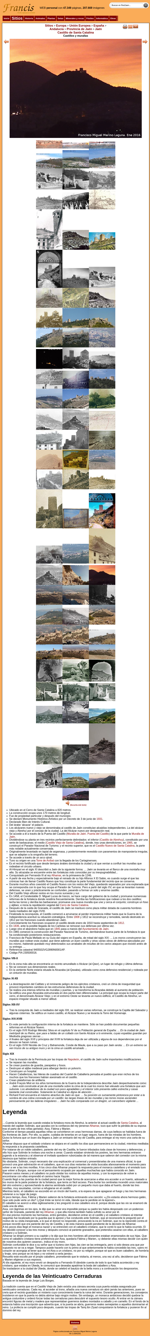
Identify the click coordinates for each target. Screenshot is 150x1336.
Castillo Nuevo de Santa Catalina (115, 845)
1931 (99, 818)
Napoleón (73, 1059)
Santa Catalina (129, 1122)
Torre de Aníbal (45, 860)
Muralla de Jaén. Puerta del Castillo (88, 833)
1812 (121, 923)
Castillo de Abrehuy (111, 839)
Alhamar (56, 875)
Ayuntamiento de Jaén (95, 929)
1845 (57, 929)
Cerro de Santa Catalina (74, 905)
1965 (129, 842)
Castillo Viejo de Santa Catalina (64, 842)
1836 (16, 926)
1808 (77, 917)
